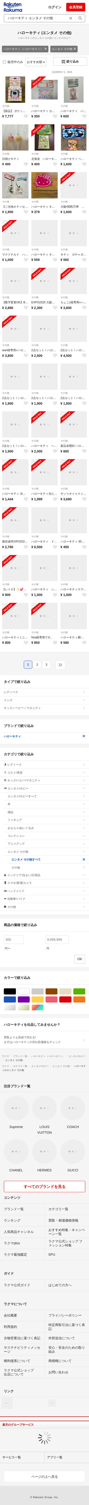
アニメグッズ (46, 843)
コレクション (46, 836)
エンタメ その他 (64, 49)
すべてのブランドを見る (45, 1187)
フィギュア (46, 820)
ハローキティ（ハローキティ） (25, 49)
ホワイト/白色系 (29, 991)
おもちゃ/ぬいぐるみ (46, 828)
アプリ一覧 (54, 1457)
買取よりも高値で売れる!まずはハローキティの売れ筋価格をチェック (44, 1040)
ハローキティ (44, 736)
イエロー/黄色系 (43, 999)
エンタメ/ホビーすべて (46, 796)
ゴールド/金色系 (29, 1007)
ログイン (54, 7)
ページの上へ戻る (44, 1476)
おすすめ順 (36, 62)
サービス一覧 (11, 1457)
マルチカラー (43, 1007)
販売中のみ (13, 62)
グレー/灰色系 (43, 991)
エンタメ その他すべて (48, 859)
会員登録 (75, 7)
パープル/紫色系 (29, 999)
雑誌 (46, 812)
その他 (5, 106)
